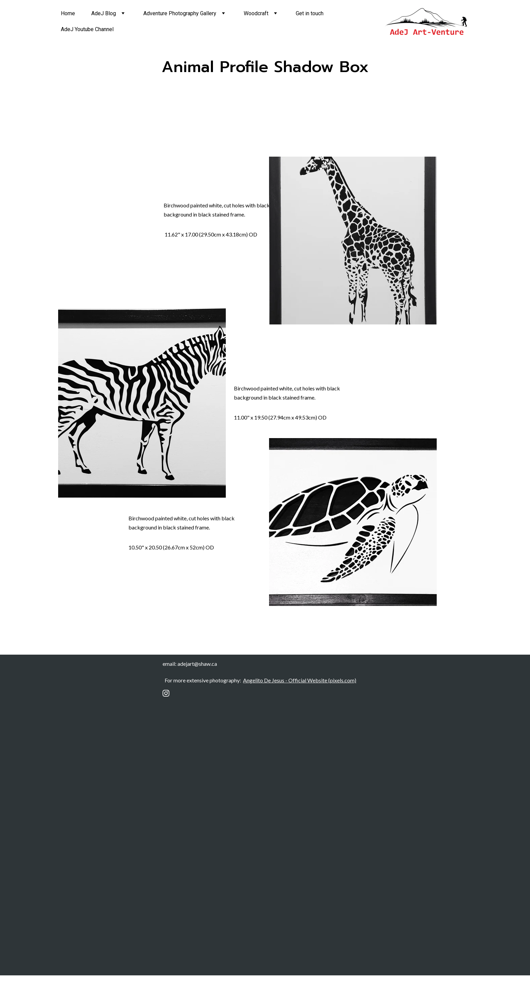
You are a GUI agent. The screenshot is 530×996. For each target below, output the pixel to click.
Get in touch (309, 13)
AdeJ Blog (103, 13)
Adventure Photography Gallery (179, 13)
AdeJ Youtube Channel (87, 29)
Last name (177, 850)
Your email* (179, 882)
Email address (182, 735)
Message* (177, 915)
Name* (173, 817)
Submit (216, 773)
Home (68, 13)
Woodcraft (256, 13)
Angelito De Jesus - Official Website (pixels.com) (299, 680)
